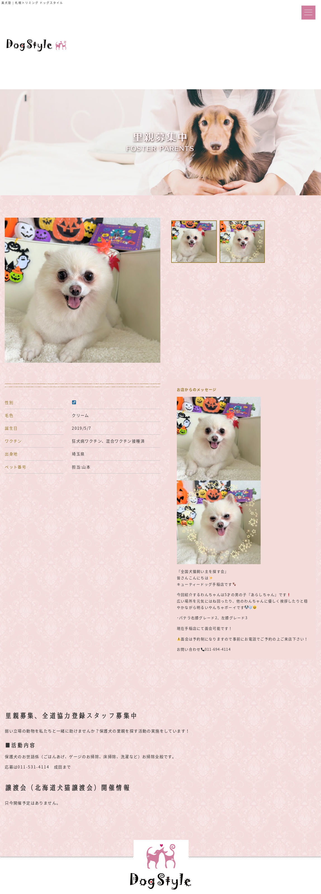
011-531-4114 (33, 767)
